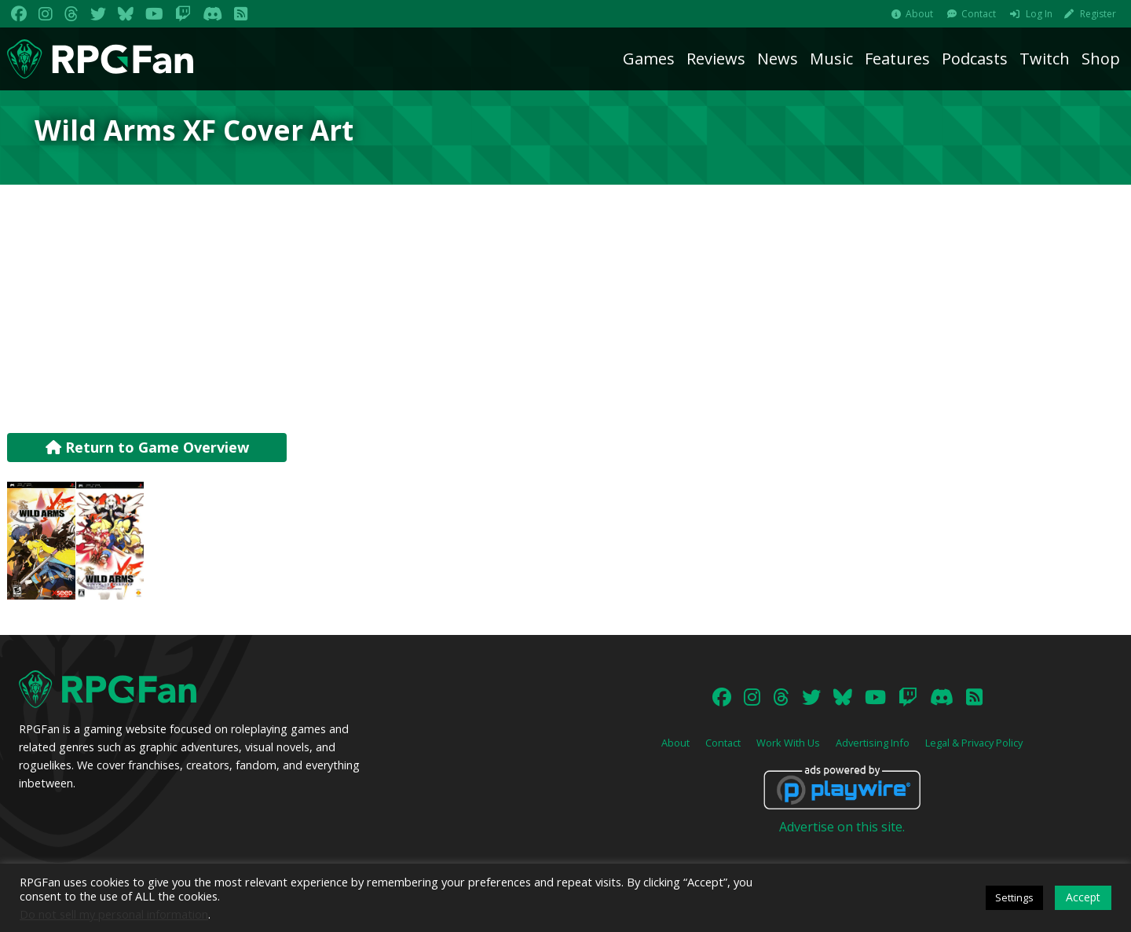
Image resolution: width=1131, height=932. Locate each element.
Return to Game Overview (147, 447)
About (919, 13)
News (777, 58)
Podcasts (975, 58)
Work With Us (788, 743)
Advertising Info (873, 743)
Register (1098, 13)
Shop (1101, 58)
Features (897, 58)
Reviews (715, 58)
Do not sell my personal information (114, 914)
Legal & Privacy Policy (974, 743)
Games (649, 58)
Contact (978, 13)
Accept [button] (1083, 897)
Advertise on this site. (842, 826)
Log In (1039, 13)
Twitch (1044, 58)
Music (831, 58)
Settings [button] (1014, 897)
